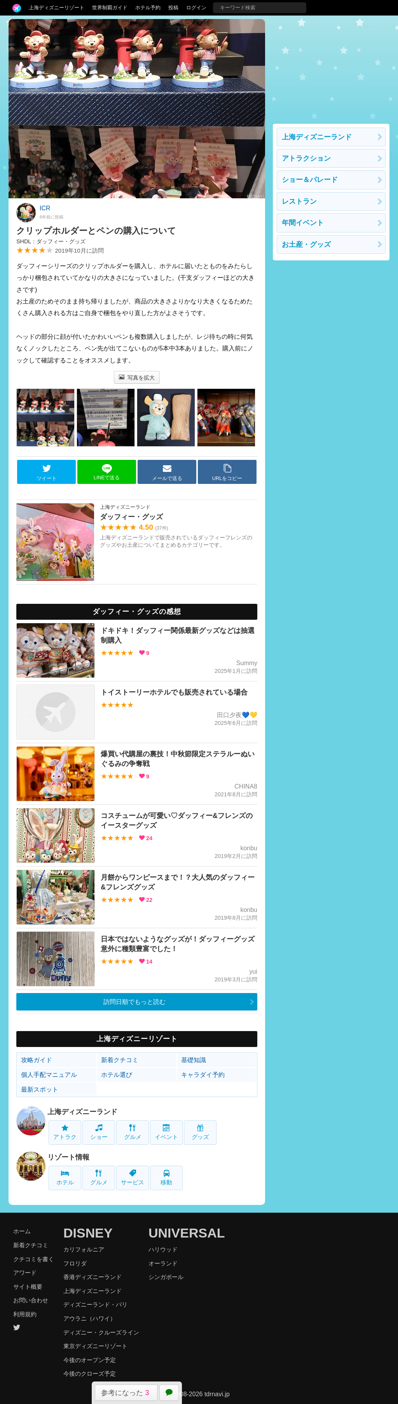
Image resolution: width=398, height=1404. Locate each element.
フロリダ (75, 1263)
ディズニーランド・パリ (95, 1304)
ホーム (22, 1231)
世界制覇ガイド (109, 7)
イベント (166, 1132)
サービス (132, 1178)
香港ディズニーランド (92, 1277)
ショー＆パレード (310, 180)
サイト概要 (27, 1286)
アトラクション (306, 158)
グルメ (132, 1132)
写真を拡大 (137, 377)
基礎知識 (193, 1060)
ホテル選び (116, 1074)
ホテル (65, 1178)
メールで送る (167, 472)
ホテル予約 (148, 7)
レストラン (299, 201)
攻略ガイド (36, 1060)
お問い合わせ (30, 1300)
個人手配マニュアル (49, 1074)
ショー (99, 1132)
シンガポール (165, 1277)
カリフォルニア (83, 1249)
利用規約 (25, 1314)
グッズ (200, 1132)
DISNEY (88, 1232)
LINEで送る (107, 472)
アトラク (65, 1132)
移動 (166, 1178)
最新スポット (39, 1089)
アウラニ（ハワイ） (89, 1318)
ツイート (47, 472)
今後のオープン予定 (89, 1360)
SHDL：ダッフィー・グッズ (51, 241)
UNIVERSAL (186, 1232)
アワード (25, 1272)
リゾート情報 (68, 1157)
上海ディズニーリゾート (56, 7)
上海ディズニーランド (82, 1112)
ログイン (196, 7)
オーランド (163, 1263)
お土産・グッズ (306, 244)
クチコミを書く (33, 1259)
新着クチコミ (119, 1060)
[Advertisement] (331, 67)
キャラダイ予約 (203, 1074)
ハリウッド (163, 1249)
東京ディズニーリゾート (95, 1346)
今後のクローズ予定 (89, 1373)
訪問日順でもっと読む (134, 1001)
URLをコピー (227, 472)
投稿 (173, 7)
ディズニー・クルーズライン (101, 1332)
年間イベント (303, 223)
